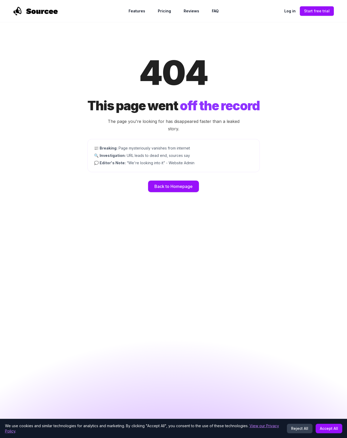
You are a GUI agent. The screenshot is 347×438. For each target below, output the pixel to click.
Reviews (191, 11)
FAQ (215, 11)
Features (137, 11)
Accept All (329, 428)
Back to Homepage (173, 186)
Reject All (299, 428)
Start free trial (317, 11)
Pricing (164, 11)
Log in (290, 11)
